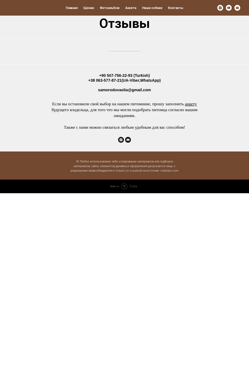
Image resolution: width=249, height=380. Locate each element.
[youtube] (229, 8)
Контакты (175, 8)
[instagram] (220, 8)
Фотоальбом (109, 8)
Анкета (130, 8)
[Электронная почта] (237, 8)
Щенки (88, 8)
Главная (72, 8)
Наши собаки (152, 8)
